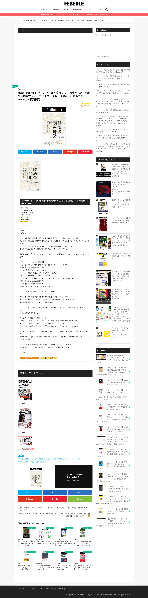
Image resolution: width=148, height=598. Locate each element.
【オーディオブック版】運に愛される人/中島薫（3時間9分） (121, 256)
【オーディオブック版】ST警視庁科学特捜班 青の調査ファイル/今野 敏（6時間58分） (111, 465)
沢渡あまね (34, 462)
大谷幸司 (26, 459)
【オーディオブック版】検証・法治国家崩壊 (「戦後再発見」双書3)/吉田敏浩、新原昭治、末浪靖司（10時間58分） (112, 371)
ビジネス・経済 (23, 462)
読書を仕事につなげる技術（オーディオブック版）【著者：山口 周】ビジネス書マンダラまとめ (121, 203)
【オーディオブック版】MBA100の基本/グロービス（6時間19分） (112, 488)
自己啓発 (34, 459)
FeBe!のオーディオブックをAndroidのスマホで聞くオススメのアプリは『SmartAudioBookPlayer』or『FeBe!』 (121, 332)
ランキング (44, 9)
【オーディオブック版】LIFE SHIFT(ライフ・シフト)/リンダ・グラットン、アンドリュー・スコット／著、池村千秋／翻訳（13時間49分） (111, 394)
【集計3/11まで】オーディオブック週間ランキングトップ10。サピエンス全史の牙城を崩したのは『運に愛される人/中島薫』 (112, 440)
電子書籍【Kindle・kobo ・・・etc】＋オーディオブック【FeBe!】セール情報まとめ (112, 358)
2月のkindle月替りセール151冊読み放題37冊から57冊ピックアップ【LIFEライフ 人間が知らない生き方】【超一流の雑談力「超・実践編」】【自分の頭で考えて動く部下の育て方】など (113, 315)
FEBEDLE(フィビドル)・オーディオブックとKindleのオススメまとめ (97, 595)
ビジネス (78, 459)
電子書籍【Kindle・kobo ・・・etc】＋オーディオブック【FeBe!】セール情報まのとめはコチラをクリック (74, 15)
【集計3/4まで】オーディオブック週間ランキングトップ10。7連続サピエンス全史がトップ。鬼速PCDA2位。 (112, 522)
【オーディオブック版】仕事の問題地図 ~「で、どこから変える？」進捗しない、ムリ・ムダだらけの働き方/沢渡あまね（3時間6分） (113, 101)
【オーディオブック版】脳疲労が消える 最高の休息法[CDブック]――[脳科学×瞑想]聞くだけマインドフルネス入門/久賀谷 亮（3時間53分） (113, 146)
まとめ (99, 9)
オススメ (89, 9)
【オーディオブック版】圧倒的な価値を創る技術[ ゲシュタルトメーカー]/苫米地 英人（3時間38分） (112, 477)
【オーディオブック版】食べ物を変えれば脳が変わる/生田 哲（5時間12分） (121, 220)
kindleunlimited (77, 9)
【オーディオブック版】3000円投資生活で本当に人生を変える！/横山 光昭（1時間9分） (112, 452)
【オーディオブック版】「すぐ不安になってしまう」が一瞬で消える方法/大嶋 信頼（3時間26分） (112, 418)
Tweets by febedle (102, 56)
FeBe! (66, 9)
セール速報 (56, 9)
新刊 (20, 459)
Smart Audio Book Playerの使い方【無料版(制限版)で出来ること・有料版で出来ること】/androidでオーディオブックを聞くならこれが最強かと (121, 170)
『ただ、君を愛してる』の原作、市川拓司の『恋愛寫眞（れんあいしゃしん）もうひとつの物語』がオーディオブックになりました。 (121, 240)
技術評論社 (43, 462)
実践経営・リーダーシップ (66, 459)
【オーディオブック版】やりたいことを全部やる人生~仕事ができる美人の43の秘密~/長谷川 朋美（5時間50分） (112, 499)
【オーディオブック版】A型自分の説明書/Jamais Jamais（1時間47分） (112, 382)
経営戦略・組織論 (45, 459)
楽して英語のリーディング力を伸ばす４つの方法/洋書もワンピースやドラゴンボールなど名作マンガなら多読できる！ (121, 294)
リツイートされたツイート (105, 35)
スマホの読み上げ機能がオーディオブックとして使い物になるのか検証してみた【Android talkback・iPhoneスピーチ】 (121, 276)
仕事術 (54, 459)
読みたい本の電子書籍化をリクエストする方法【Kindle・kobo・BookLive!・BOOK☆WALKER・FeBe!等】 (121, 187)
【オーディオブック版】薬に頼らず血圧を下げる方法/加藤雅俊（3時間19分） (112, 407)
